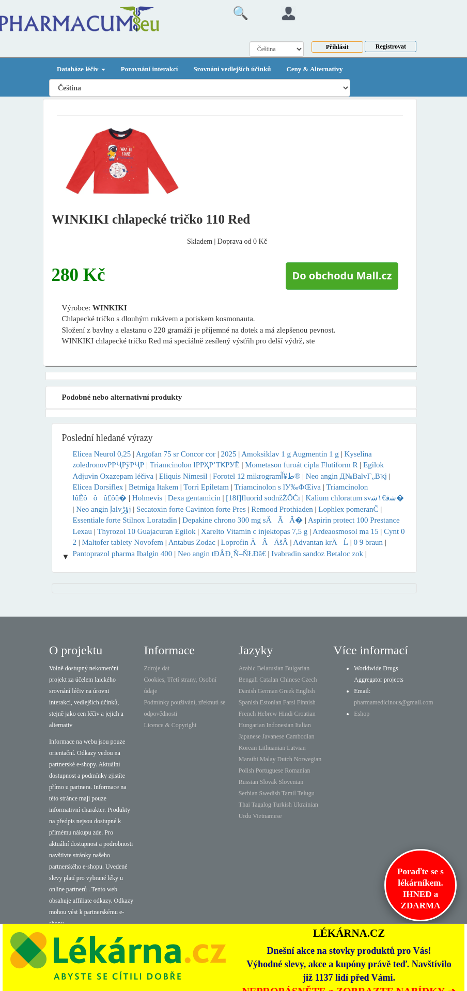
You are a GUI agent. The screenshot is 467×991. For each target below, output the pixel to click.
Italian (303, 725)
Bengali (248, 679)
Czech (309, 679)
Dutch (284, 759)
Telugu (306, 793)
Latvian (296, 747)
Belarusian (270, 668)
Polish (246, 770)
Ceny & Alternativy (314, 69)
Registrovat (391, 46)
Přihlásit (337, 47)
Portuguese (269, 770)
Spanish (248, 702)
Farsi (289, 702)
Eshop (361, 713)
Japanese (250, 736)
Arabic (247, 668)
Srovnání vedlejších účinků (232, 69)
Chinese (290, 679)
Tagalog (261, 804)
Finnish (306, 702)
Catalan (268, 679)
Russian (248, 781)
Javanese (273, 736)
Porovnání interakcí (149, 69)
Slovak (268, 781)
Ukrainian (305, 804)
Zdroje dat (156, 668)
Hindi (285, 713)
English (305, 691)
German (268, 691)
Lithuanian (271, 747)
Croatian (305, 713)
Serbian (248, 793)
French (247, 713)
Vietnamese (267, 816)
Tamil (289, 793)
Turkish (282, 804)
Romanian (297, 770)
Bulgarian (297, 668)
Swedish (270, 793)
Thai (244, 804)
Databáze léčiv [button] (81, 69)
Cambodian (300, 736)
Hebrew (267, 713)
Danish (247, 691)
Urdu (245, 816)
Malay (268, 759)
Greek (286, 691)
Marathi (248, 759)
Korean (248, 747)
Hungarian (252, 725)
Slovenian (290, 781)
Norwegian (307, 759)
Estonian (271, 702)
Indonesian (280, 725)
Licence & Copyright (170, 725)
